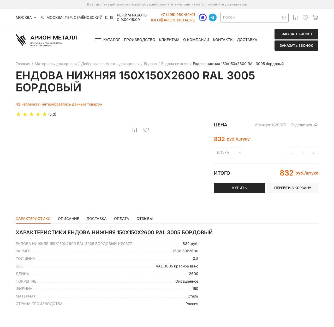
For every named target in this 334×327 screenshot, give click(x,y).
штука (223, 152)
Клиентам (169, 40)
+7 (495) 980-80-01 (177, 15)
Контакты (223, 40)
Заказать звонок (296, 45)
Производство (139, 40)
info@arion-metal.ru (173, 20)
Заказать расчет (297, 34)
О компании (196, 40)
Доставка (247, 40)
